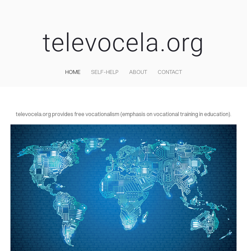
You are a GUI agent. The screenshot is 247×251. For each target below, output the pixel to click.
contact (170, 71)
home (73, 71)
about (138, 71)
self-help (105, 71)
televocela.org (123, 43)
